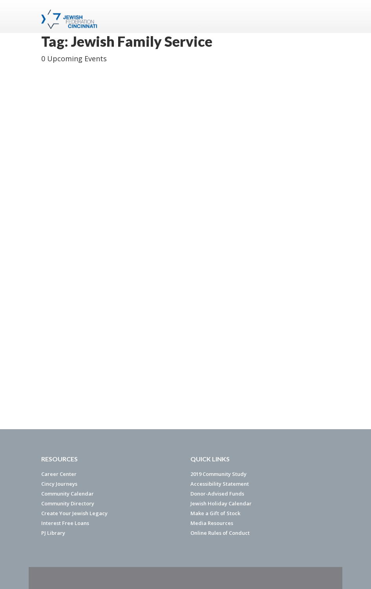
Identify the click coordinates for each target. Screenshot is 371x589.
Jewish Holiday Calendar (221, 503)
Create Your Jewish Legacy (74, 513)
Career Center (59, 473)
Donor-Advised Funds (217, 493)
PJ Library (53, 532)
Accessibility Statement (219, 483)
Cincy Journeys (59, 483)
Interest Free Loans (65, 523)
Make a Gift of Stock (215, 513)
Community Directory (67, 503)
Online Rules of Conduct (220, 532)
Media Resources (211, 523)
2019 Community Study (218, 473)
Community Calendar (67, 493)
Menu (321, 16)
